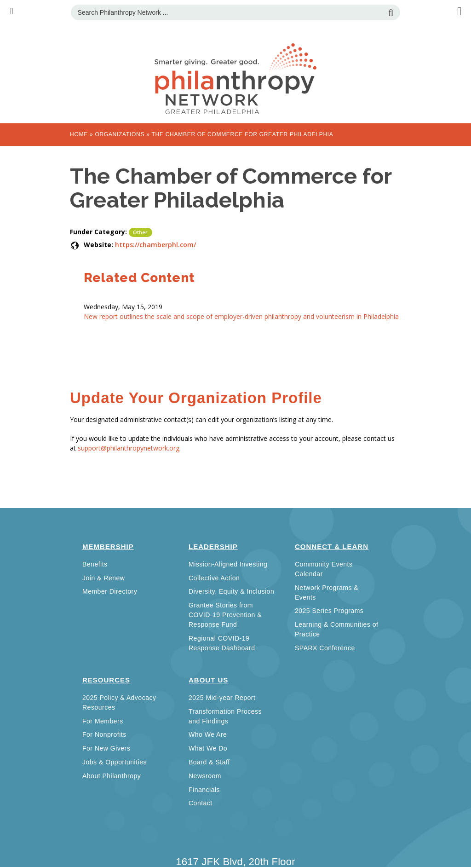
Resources (106, 680)
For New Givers (106, 748)
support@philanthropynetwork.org (128, 448)
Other (140, 232)
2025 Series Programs (329, 610)
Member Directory (109, 591)
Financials (204, 789)
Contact (201, 803)
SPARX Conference (325, 648)
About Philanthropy (111, 776)
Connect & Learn (331, 546)
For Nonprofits (104, 734)
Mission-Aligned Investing (228, 564)
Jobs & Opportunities (114, 762)
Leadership (213, 546)
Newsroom (205, 776)
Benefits (95, 564)
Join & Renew (103, 578)
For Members (102, 721)
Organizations (119, 134)
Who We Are (208, 734)
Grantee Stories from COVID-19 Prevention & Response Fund (225, 614)
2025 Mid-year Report (222, 697)
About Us (208, 680)
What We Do (208, 748)
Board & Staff (209, 762)
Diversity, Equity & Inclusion (231, 591)
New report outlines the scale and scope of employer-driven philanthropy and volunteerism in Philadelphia (241, 316)
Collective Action (214, 578)
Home (79, 134)
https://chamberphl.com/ (155, 244)
